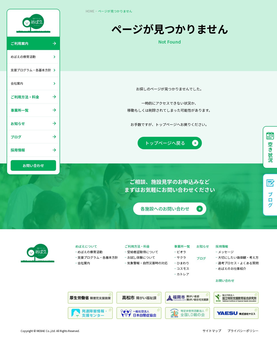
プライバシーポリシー (243, 330)
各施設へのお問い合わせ (172, 212)
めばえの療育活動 (23, 56)
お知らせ (18, 123)
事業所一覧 (19, 110)
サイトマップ (212, 330)
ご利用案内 (19, 43)
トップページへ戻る (171, 143)
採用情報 (18, 150)
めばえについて (86, 246)
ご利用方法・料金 (25, 96)
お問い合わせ (33, 165)
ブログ (16, 136)
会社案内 (17, 83)
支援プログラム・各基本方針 (31, 70)
